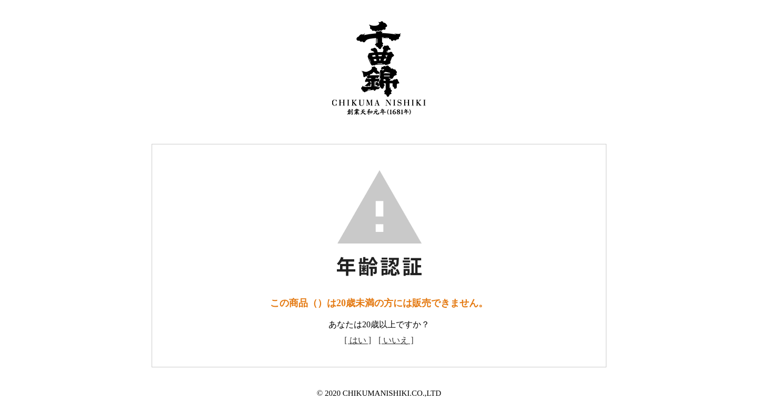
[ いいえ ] (396, 340)
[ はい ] (357, 340)
